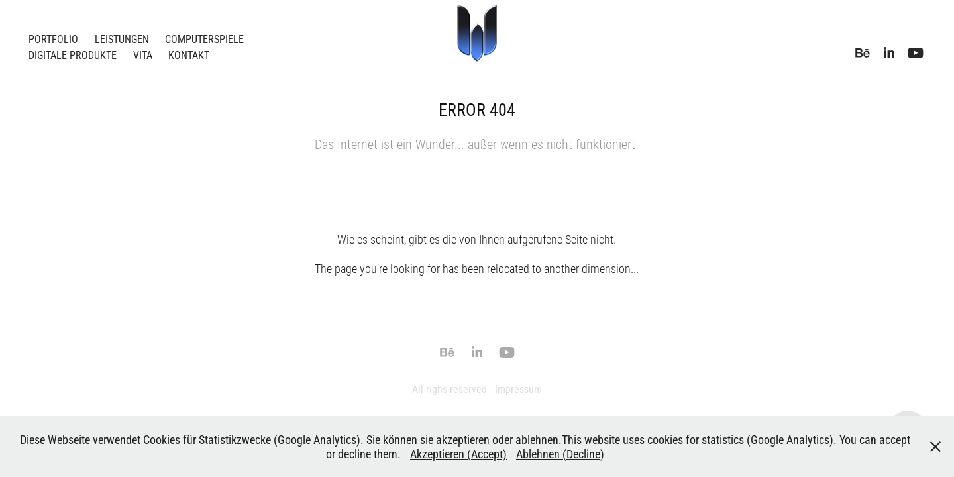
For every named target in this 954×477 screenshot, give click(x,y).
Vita (142, 55)
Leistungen (122, 39)
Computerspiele (204, 39)
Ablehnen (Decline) (560, 454)
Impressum (518, 389)
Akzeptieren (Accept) (458, 454)
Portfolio (53, 39)
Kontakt (188, 55)
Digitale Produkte (72, 55)
